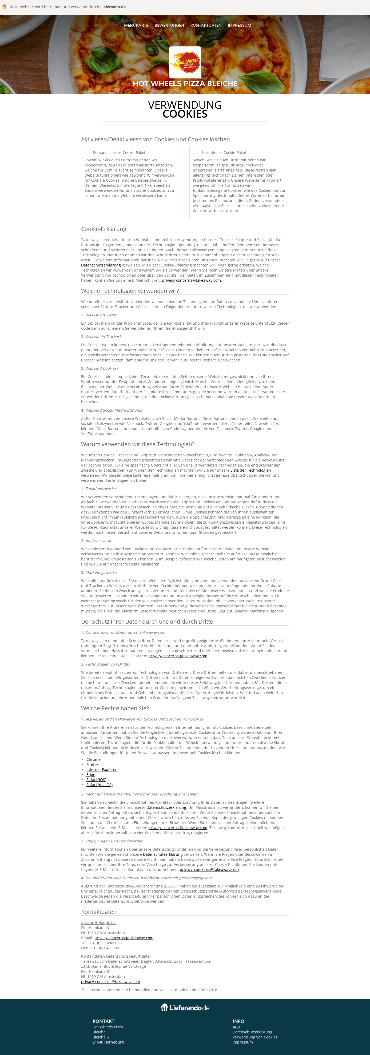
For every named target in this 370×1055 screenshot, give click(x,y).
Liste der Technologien (250, 470)
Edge (90, 774)
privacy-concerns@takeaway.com (191, 280)
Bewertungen (169, 25)
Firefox (92, 764)
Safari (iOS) (96, 779)
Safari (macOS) (99, 784)
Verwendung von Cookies (255, 1037)
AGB (236, 1026)
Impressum (239, 25)
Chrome (93, 759)
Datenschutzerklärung (101, 265)
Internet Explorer (101, 769)
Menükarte (136, 25)
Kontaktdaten (205, 25)
